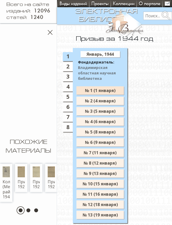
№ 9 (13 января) (105, 173)
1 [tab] (72, 56)
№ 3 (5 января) (105, 111)
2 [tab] (72, 66)
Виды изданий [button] (73, 3)
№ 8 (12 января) (105, 163)
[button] (23, 210)
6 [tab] (72, 106)
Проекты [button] (100, 3)
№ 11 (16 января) (105, 194)
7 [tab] (72, 117)
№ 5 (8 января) (105, 132)
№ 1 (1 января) (105, 90)
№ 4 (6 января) (105, 121)
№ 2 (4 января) (105, 101)
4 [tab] (72, 86)
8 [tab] (72, 127)
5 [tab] (72, 96)
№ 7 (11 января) (105, 153)
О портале (149, 3)
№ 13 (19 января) (105, 215)
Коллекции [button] (123, 3)
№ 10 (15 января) (105, 184)
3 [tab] (72, 76)
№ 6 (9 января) (105, 142)
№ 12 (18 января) (105, 204)
